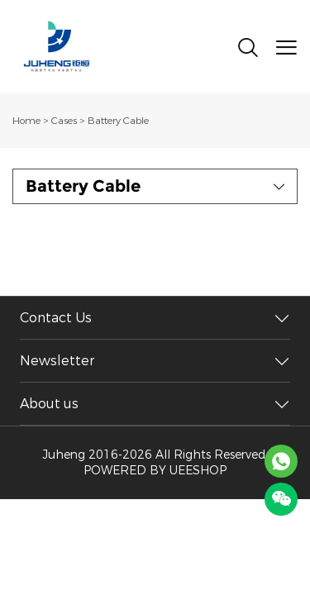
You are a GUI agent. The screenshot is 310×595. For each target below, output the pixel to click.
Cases (64, 120)
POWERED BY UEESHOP (155, 470)
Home (26, 120)
